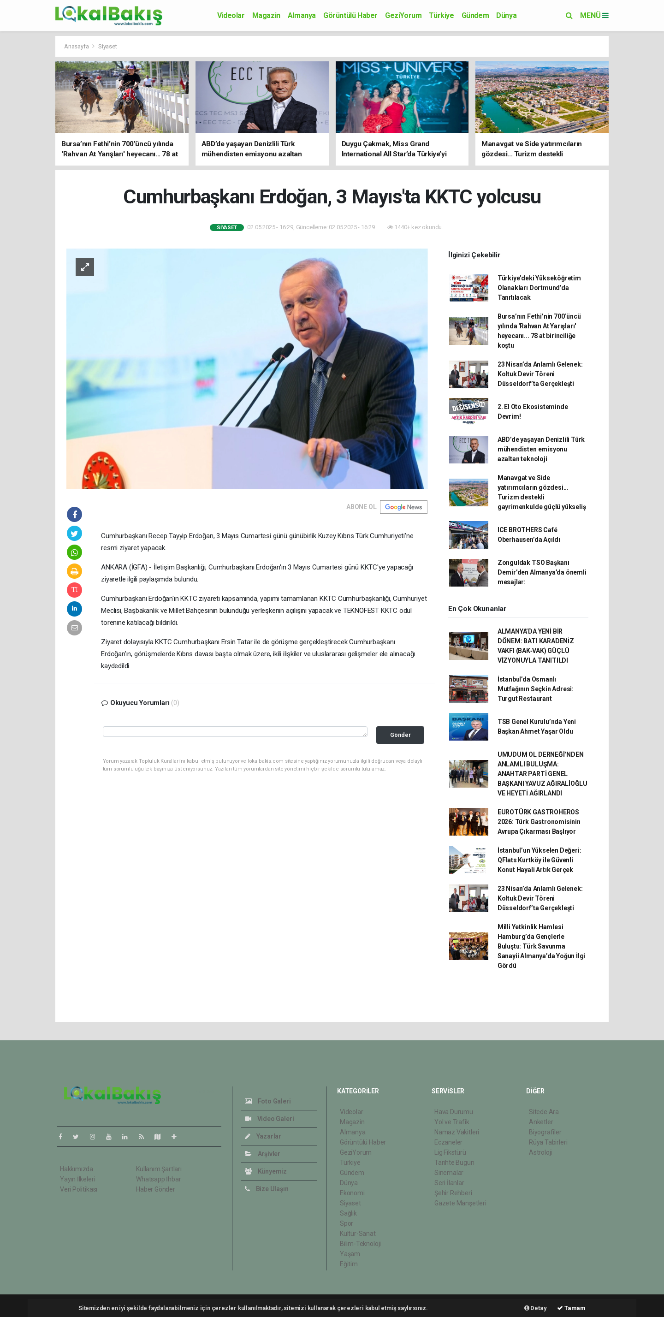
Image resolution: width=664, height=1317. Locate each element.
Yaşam (350, 1254)
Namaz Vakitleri (456, 1132)
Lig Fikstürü (450, 1152)
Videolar (231, 15)
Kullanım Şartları (159, 1169)
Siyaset (107, 46)
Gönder (400, 734)
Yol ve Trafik (451, 1122)
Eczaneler (448, 1142)
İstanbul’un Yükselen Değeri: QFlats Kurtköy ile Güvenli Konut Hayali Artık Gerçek (539, 860)
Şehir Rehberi (453, 1193)
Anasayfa (77, 46)
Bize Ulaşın (267, 1188)
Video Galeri (269, 1118)
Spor (346, 1223)
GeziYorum (403, 15)
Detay (535, 1308)
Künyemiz (266, 1171)
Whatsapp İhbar (158, 1179)
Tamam (571, 1308)
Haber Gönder (155, 1189)
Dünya (506, 15)
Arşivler (262, 1153)
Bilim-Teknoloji (360, 1243)
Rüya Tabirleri (548, 1142)
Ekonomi (352, 1193)
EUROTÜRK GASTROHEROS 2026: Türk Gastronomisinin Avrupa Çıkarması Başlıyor (539, 821)
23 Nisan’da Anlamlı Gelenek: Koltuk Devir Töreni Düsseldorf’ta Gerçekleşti (540, 374)
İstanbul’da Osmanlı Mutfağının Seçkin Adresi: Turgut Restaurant (536, 689)
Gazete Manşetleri (460, 1203)
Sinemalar (448, 1172)
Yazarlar (263, 1136)
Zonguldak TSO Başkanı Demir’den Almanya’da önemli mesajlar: (542, 572)
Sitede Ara (544, 1111)
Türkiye (441, 15)
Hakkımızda (76, 1169)
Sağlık (348, 1213)
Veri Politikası (78, 1189)
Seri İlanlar (449, 1182)
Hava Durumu (453, 1111)
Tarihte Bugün (454, 1162)
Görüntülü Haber (350, 15)
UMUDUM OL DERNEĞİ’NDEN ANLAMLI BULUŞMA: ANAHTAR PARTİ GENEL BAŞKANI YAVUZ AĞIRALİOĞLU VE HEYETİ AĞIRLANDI (542, 774)
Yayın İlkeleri (77, 1179)
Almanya (302, 15)
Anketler (541, 1122)
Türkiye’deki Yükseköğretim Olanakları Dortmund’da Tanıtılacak (539, 287)
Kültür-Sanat (358, 1233)
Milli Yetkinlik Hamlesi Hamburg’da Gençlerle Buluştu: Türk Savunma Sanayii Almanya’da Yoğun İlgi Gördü (541, 946)
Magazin (266, 15)
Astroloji (540, 1152)
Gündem (475, 15)
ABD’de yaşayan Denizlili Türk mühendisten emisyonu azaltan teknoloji (541, 449)
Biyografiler (545, 1132)
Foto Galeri (268, 1101)
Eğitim (349, 1264)
